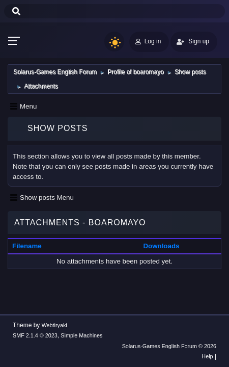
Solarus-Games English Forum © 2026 (169, 346)
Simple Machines (81, 335)
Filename (27, 246)
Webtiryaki (54, 325)
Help (207, 356)
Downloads (161, 246)
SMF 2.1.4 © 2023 (35, 335)
